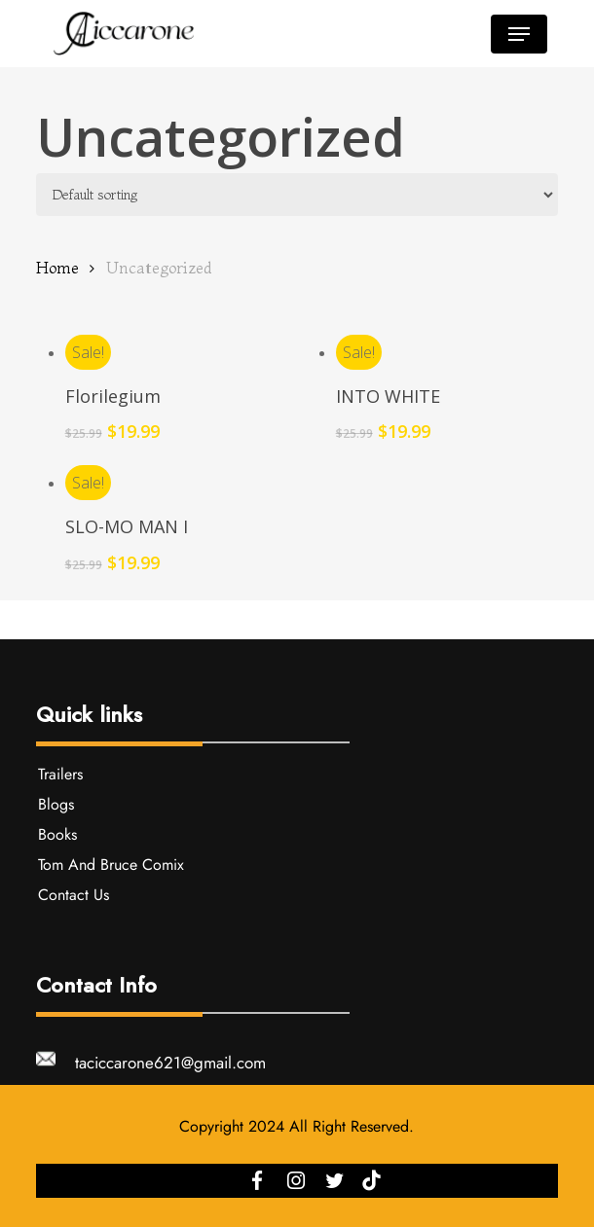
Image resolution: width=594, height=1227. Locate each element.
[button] (519, 34)
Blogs (56, 804)
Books (57, 834)
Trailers (60, 774)
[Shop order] (297, 194)
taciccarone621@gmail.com (170, 1062)
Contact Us (73, 895)
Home (57, 267)
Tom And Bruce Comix (111, 864)
